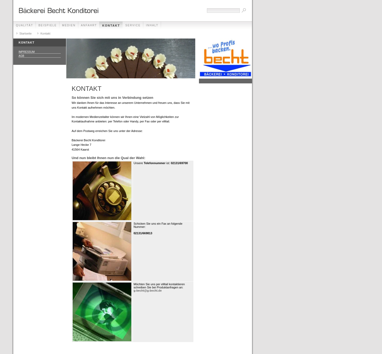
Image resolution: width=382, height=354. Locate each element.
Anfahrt (89, 25)
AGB (21, 55)
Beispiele (47, 25)
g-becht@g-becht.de (148, 290)
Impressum (27, 51)
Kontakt (111, 25)
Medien (69, 25)
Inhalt (152, 25)
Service (133, 25)
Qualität (24, 25)
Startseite (25, 33)
